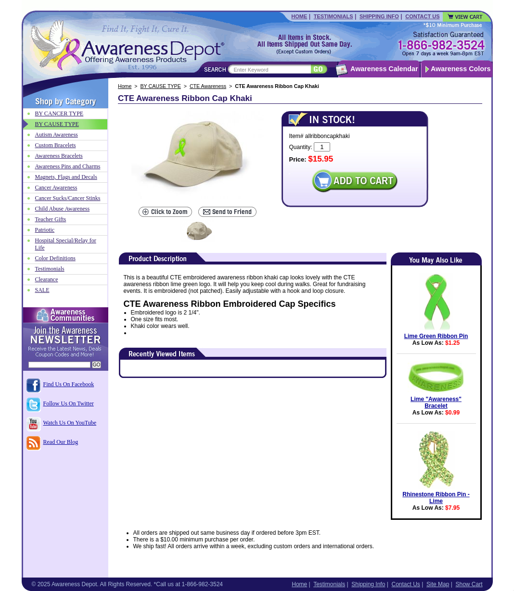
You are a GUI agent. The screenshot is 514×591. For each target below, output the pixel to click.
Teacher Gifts (50, 219)
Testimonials (333, 16)
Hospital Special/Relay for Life (65, 244)
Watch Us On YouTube (70, 422)
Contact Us (422, 16)
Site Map (437, 584)
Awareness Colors (461, 69)
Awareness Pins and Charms (68, 166)
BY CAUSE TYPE (161, 86)
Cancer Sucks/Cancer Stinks (68, 198)
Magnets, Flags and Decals (66, 177)
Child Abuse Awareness (62, 208)
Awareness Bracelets (59, 155)
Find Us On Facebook (68, 384)
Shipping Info (379, 16)
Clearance (46, 279)
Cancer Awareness (56, 187)
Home (299, 16)
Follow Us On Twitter (68, 403)
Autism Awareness (56, 134)
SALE (42, 290)
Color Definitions (55, 258)
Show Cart (468, 584)
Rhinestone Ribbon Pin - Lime (435, 497)
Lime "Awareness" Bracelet (436, 402)
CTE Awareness (208, 86)
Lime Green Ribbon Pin (436, 336)
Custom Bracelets (55, 145)
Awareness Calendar (384, 69)
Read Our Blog (60, 442)
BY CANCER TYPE (59, 113)
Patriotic (45, 229)
